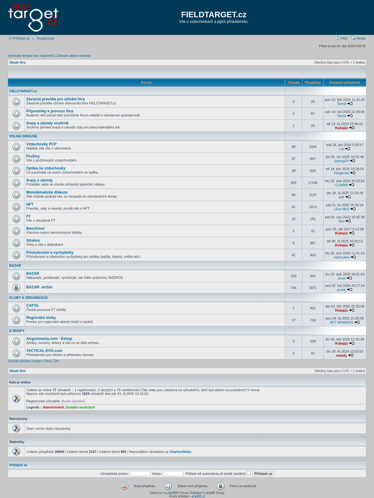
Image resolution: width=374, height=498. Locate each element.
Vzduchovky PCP (41, 144)
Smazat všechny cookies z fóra (29, 361)
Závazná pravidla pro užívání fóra (55, 99)
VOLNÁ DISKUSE (23, 136)
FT (28, 216)
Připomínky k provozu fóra (49, 111)
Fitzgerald (341, 173)
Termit (341, 104)
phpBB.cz (198, 496)
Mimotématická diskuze (47, 192)
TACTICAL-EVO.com (44, 351)
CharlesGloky (180, 452)
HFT (29, 204)
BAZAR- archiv (39, 287)
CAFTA (32, 305)
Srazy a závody (39, 180)
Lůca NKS (341, 209)
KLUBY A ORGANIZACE (28, 297)
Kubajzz (341, 128)
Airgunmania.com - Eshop (49, 339)
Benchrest (35, 228)
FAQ (341, 38)
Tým (56, 361)
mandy (341, 355)
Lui (341, 149)
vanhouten (341, 257)
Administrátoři (53, 407)
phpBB (172, 493)
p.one (341, 289)
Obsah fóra (17, 62)
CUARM (341, 185)
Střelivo (33, 240)
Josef (342, 278)
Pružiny (33, 156)
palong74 (341, 161)
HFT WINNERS (341, 322)
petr (341, 197)
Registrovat (43, 38)
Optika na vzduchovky (45, 168)
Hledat (358, 38)
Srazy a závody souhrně (47, 123)
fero (341, 221)
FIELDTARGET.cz (214, 14)
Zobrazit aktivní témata (73, 55)
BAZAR (15, 265)
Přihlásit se (19, 38)
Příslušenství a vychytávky (50, 252)
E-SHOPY (17, 331)
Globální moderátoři (80, 407)
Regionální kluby (41, 318)
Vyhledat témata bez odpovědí (30, 55)
